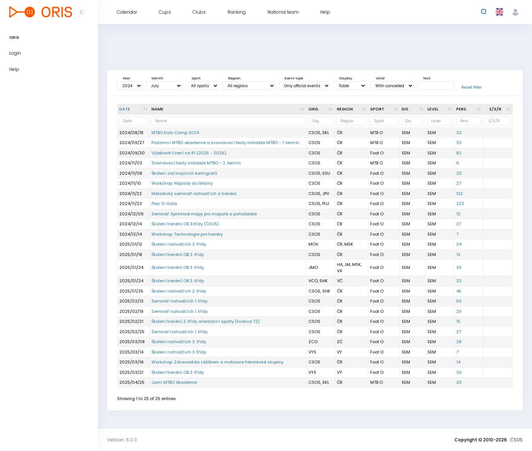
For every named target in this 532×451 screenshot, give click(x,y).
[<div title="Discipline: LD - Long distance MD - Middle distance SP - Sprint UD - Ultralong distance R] (413, 109)
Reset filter (471, 87)
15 (458, 321)
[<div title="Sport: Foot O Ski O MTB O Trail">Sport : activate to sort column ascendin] (384, 109)
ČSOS (516, 440)
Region (234, 78)
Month (157, 78)
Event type (293, 78)
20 (459, 173)
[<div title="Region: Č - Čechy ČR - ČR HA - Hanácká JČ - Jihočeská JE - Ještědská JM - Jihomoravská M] (351, 109)
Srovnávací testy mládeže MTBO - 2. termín (196, 163)
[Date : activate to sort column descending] (133, 109)
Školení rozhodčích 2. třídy (178, 291)
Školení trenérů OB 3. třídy (177, 254)
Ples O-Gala (164, 203)
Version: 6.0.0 (122, 440)
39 (458, 267)
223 (460, 203)
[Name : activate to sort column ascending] (228, 109)
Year (126, 78)
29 (458, 311)
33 (458, 143)
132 (459, 194)
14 (458, 362)
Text (426, 78)
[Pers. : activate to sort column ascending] (468, 109)
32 (458, 133)
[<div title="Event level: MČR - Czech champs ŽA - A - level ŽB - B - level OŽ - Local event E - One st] (440, 109)
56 (459, 301)
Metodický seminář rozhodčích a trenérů (193, 194)
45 (458, 291)
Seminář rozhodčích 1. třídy (179, 301)
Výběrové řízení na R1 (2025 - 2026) (188, 153)
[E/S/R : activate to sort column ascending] (498, 109)
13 (458, 214)
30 (459, 372)
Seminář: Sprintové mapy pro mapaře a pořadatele (204, 214)
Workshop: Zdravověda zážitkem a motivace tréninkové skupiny (217, 362)
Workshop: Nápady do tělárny (182, 183)
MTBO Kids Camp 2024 (175, 133)
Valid (380, 78)
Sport (196, 78)
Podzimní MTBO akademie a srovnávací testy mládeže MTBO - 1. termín (225, 143)
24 (458, 244)
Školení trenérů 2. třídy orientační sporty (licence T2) (205, 321)
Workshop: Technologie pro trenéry (187, 234)
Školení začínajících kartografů (184, 173)
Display (345, 78)
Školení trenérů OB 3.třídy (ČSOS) (185, 224)
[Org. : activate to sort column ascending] (321, 109)
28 (458, 342)
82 (458, 153)
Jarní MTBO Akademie (174, 382)
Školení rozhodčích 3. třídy (178, 244)
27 (458, 183)
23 (458, 281)
